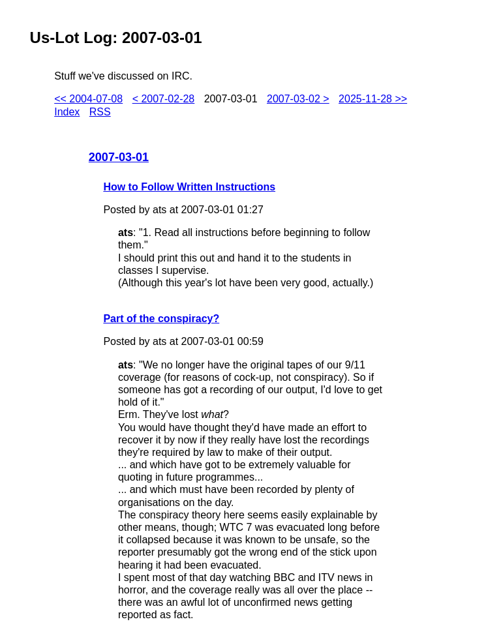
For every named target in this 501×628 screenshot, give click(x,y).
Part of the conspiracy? (161, 318)
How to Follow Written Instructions (189, 186)
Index (67, 111)
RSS (100, 111)
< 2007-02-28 (163, 98)
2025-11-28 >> (373, 98)
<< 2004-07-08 (88, 98)
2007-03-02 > (298, 98)
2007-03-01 (119, 157)
